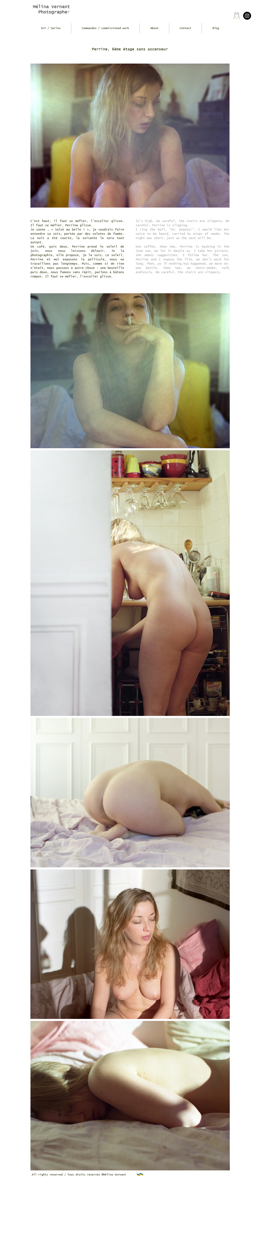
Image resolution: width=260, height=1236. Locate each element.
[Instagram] (247, 16)
